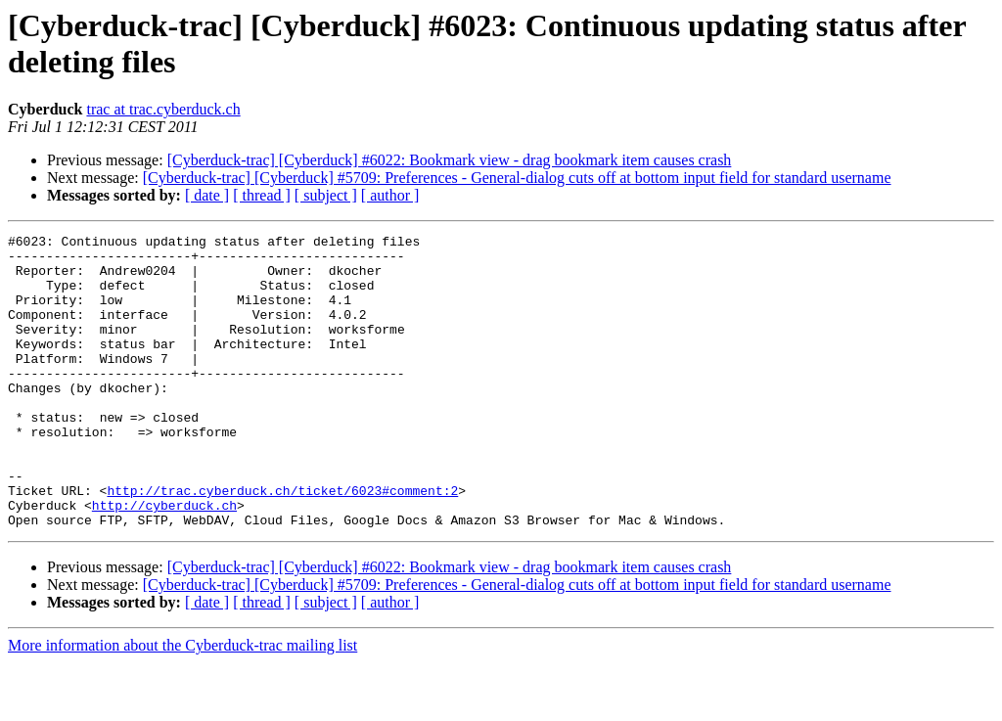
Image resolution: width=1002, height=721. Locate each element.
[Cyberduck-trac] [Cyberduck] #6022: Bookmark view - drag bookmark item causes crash (449, 160)
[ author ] (390, 195)
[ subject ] (326, 195)
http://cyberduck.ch (164, 560)
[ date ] (207, 195)
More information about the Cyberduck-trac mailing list (182, 704)
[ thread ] (262, 195)
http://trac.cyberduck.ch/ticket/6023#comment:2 (282, 543)
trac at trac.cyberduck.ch (163, 109)
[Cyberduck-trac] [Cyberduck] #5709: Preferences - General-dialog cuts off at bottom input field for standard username (517, 177)
